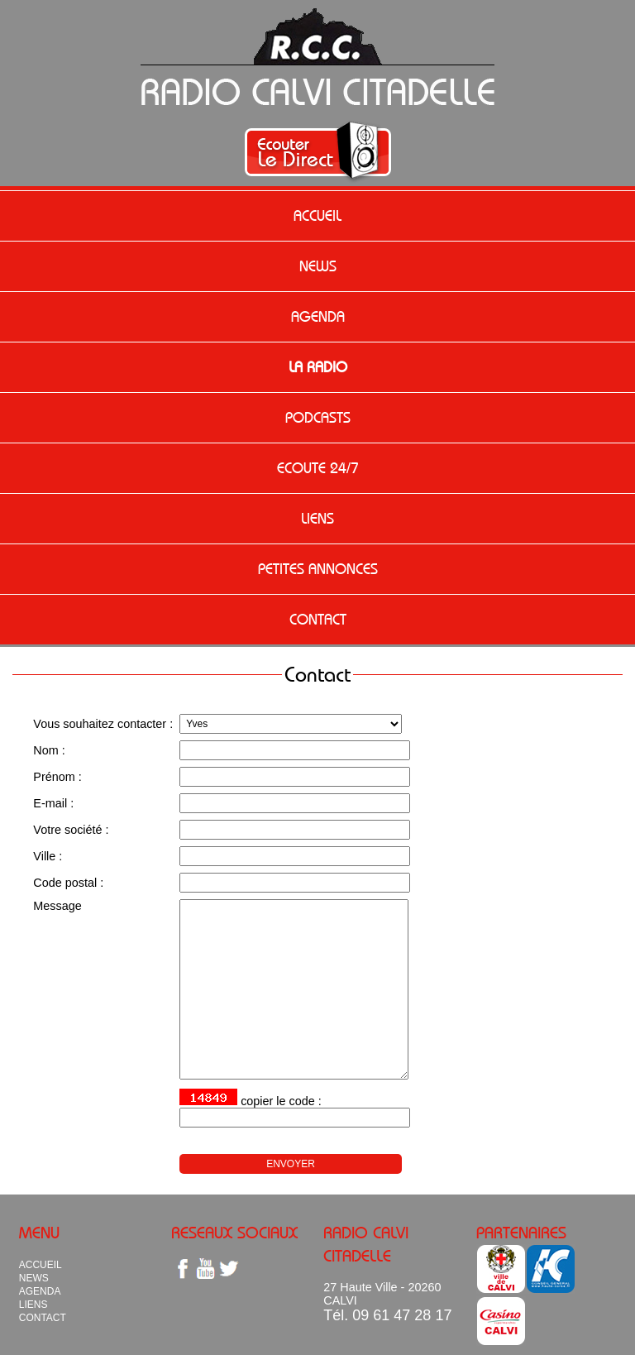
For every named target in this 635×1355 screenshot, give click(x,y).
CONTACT (317, 619)
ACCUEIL (317, 216)
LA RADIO (318, 367)
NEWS (318, 266)
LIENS (317, 519)
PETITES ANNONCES (318, 569)
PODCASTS (318, 418)
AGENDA (318, 317)
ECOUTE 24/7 (318, 468)
